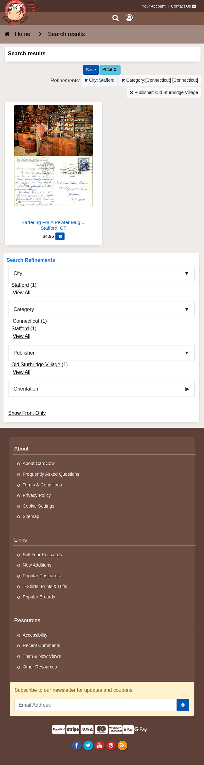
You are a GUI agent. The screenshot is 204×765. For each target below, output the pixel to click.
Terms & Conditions (42, 484)
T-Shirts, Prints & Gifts (45, 586)
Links (20, 540)
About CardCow (39, 463)
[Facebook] (76, 745)
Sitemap (31, 516)
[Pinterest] (110, 745)
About (21, 448)
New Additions (37, 565)
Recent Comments (41, 645)
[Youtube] (99, 745)
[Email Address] (95, 705)
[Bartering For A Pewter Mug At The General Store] (53, 168)
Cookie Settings (38, 506)
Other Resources (40, 666)
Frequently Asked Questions (51, 474)
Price (109, 69)
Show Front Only (27, 413)
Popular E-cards (39, 596)
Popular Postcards (41, 575)
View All (21, 292)
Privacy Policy (37, 495)
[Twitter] (88, 745)
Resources (27, 620)
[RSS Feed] (122, 745)
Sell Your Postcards (42, 554)
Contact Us (181, 6)
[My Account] (129, 18)
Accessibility (35, 635)
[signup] (183, 705)
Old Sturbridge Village (35, 364)
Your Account (154, 6)
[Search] (115, 18)
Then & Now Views (42, 656)
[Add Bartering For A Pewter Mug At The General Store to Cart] (60, 236)
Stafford (20, 285)
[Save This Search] (91, 70)
